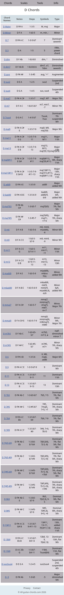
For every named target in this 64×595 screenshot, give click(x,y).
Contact (36, 588)
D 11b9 (7, 551)
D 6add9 (7, 194)
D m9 (7, 240)
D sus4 (7, 90)
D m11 (7, 250)
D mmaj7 (7, 304)
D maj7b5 (7, 206)
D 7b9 (7, 418)
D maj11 (7, 138)
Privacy (27, 588)
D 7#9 (7, 430)
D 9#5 (7, 510)
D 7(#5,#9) (7, 486)
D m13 (7, 261)
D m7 (7, 105)
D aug (7, 74)
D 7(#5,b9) (7, 471)
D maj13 (7, 148)
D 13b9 (7, 539)
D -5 (7, 577)
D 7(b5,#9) (7, 457)
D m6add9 (7, 287)
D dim (7, 59)
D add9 (7, 184)
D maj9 (7, 129)
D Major (7, 26)
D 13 (7, 385)
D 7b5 (7, 395)
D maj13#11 (7, 172)
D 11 (7, 376)
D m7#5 (7, 345)
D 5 (7, 50)
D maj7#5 (6, 218)
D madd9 (7, 273)
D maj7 (7, 98)
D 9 (7, 367)
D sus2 (7, 82)
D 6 (7, 356)
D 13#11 (7, 525)
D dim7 (6, 66)
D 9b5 (7, 499)
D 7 (7, 40)
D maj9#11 (7, 159)
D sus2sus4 (7, 564)
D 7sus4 (7, 117)
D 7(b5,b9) (7, 443)
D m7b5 (7, 333)
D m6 (7, 229)
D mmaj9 (7, 320)
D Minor (7, 32)
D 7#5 (7, 406)
